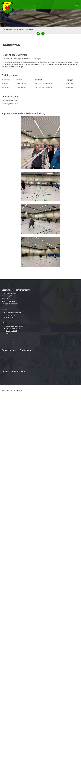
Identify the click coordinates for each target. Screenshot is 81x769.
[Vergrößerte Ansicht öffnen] (40, 142)
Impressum (5, 371)
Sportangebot (20, 29)
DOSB (7, 333)
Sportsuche (9, 317)
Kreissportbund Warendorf (14, 326)
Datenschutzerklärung (17, 371)
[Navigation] (76, 4)
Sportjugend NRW (11, 331)
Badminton (29, 29)
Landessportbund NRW (13, 328)
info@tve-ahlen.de (12, 304)
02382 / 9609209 (12, 301)
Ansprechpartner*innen (13, 313)
